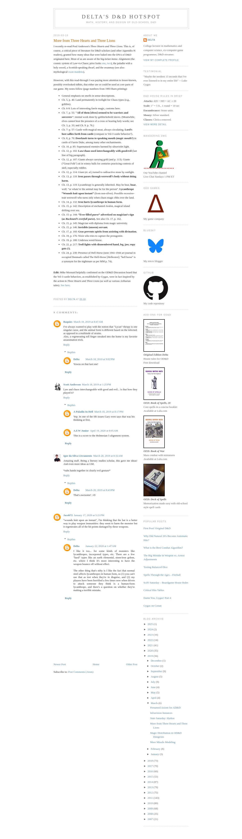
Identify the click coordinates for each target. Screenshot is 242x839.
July (153, 681)
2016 (150, 771)
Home (96, 664)
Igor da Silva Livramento (77, 455)
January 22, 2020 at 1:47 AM (101, 546)
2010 (150, 803)
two (109, 63)
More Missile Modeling (162, 742)
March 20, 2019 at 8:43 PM (100, 490)
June (153, 687)
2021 (150, 645)
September (157, 671)
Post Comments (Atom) (81, 671)
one (104, 63)
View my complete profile (161, 60)
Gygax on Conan (152, 605)
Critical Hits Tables (153, 590)
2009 (150, 808)
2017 (150, 766)
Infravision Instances (161, 712)
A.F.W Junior (81, 430)
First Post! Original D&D (157, 528)
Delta (76, 359)
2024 (150, 629)
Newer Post (60, 664)
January (155, 754)
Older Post (131, 664)
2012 (150, 792)
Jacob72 (68, 515)
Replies (71, 352)
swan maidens (75, 71)
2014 (150, 781)
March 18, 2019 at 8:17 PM (108, 411)
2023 (150, 634)
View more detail (155, 124)
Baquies (67, 321)
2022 (150, 640)
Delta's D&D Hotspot (121, 17)
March (154, 703)
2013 (150, 787)
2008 (150, 813)
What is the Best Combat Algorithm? (163, 547)
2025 (150, 624)
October (155, 665)
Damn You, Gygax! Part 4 (157, 597)
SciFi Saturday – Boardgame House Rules (165, 582)
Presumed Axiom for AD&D (165, 707)
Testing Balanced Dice (155, 567)
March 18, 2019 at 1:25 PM (96, 384)
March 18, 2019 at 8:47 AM (88, 321)
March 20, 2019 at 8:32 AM (108, 455)
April (154, 697)
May (153, 692)
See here (65, 285)
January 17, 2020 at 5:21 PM (89, 515)
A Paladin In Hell (83, 411)
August (155, 676)
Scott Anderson (72, 384)
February (156, 748)
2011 (150, 797)
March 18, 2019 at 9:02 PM (100, 359)
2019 (150, 655)
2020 (150, 650)
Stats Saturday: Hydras (162, 718)
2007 (150, 819)
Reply (66, 344)
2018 (150, 760)
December (156, 660)
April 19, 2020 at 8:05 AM (104, 430)
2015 (150, 776)
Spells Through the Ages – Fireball (161, 574)
